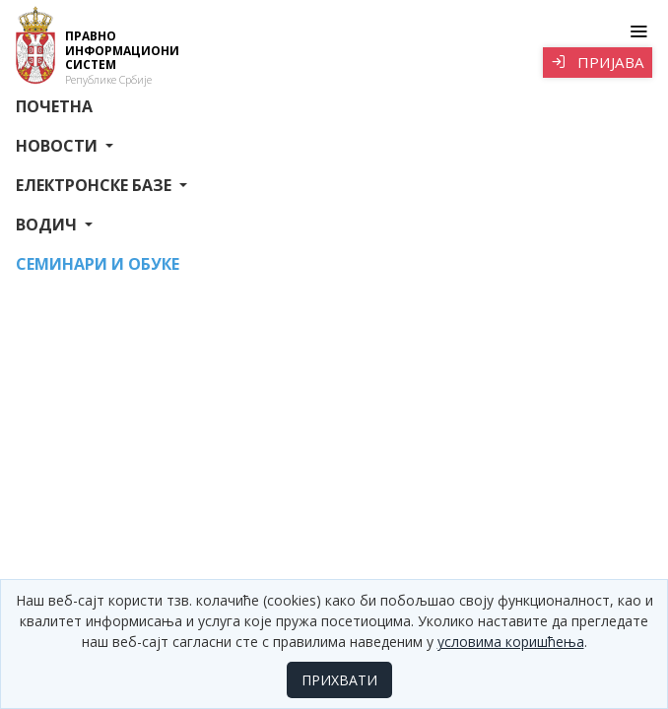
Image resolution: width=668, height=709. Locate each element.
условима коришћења (510, 641)
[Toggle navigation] (638, 31)
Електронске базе (95, 185)
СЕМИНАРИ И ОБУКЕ (97, 264)
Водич (48, 224)
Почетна (54, 106)
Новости (58, 146)
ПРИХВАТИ (339, 680)
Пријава (597, 62)
